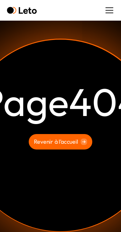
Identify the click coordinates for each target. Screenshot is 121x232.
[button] (108, 10)
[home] (21, 10)
